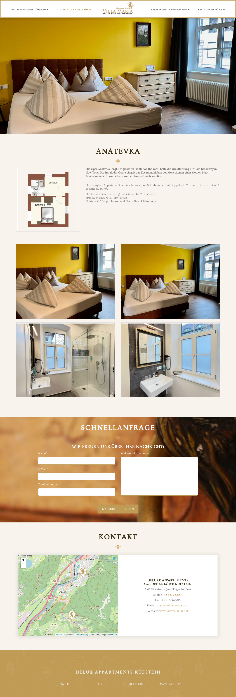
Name (42, 453)
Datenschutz (170, 684)
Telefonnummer (49, 484)
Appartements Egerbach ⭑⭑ (170, 9)
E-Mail (43, 469)
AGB (100, 684)
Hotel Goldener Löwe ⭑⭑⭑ (29, 9)
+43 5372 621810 (173, 594)
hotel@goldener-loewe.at (172, 605)
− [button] (23, 565)
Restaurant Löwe (211, 9)
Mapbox (113, 634)
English (66, 684)
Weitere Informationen (135, 453)
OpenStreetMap (82, 634)
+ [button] (23, 560)
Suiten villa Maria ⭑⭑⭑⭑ (74, 9)
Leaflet (59, 634)
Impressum (136, 684)
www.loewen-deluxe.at (173, 610)
